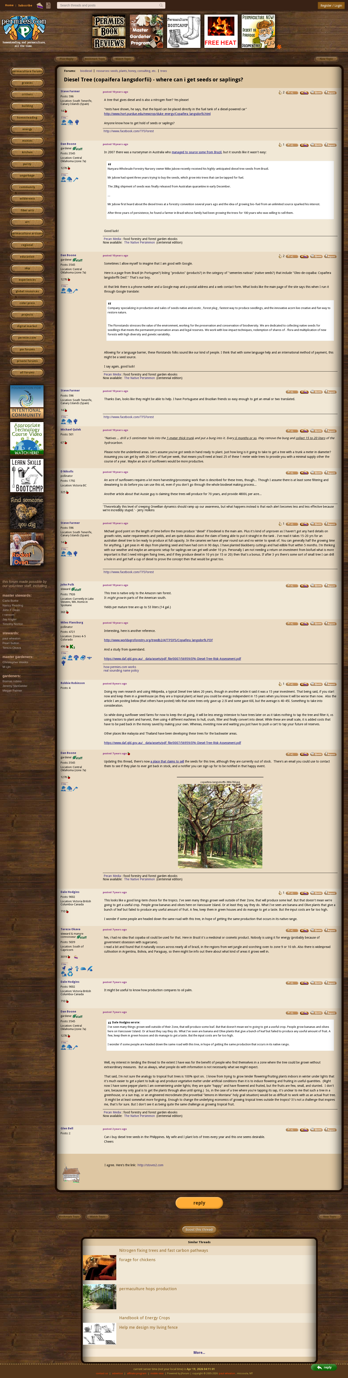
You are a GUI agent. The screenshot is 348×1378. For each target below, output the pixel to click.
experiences (27, 279)
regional (27, 245)
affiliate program (136, 1373)
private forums (27, 361)
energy (27, 129)
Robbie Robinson (73, 683)
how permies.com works (120, 667)
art (27, 222)
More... (199, 1352)
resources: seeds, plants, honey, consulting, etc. (126, 71)
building (27, 106)
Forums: (70, 71)
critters (27, 94)
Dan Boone (68, 143)
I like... (64, 117)
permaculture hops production (148, 1288)
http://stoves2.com (150, 1165)
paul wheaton (227, 1373)
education (27, 256)
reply (199, 1203)
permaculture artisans (27, 233)
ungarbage (27, 175)
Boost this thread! (199, 1230)
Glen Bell (67, 1128)
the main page (273, 287)
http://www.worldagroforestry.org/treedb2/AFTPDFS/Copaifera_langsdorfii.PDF (158, 640)
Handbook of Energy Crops (144, 1317)
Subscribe (25, 5)
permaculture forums (27, 71)
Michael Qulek (71, 429)
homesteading (27, 117)
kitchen (27, 152)
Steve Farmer (70, 91)
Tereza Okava (70, 929)
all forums (27, 372)
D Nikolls (67, 471)
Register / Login (331, 5)
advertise (117, 1373)
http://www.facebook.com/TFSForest (129, 131)
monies (27, 140)
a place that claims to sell (167, 761)
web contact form (229, 287)
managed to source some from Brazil (196, 152)
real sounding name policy (121, 670)
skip (27, 268)
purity (27, 164)
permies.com (27, 337)
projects (27, 314)
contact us (102, 1373)
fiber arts (27, 210)
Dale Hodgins (70, 892)
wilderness (27, 198)
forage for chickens (137, 1259)
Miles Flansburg (72, 622)
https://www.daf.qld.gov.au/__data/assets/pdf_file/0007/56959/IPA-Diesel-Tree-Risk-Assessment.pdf (172, 658)
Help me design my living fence (148, 1327)
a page (118, 273)
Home (9, 5)
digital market (27, 326)
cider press (27, 303)
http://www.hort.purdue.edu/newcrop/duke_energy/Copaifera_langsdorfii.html (157, 114)
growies (27, 83)
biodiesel (86, 71)
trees (163, 71)
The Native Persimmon (139, 242)
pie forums (27, 349)
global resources (27, 291)
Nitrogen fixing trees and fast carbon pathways (163, 1250)
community (27, 187)
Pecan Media (112, 239)
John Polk (67, 584)
